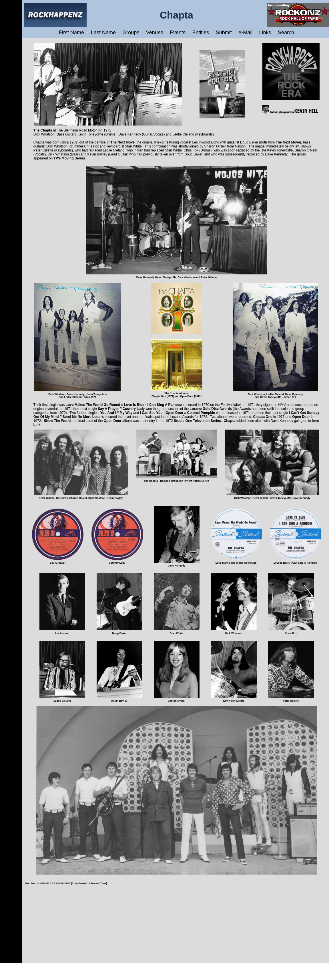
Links (265, 32)
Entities (200, 32)
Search (286, 32)
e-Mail (245, 32)
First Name (71, 32)
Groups (130, 32)
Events (178, 32)
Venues (154, 32)
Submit (224, 32)
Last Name (103, 32)
